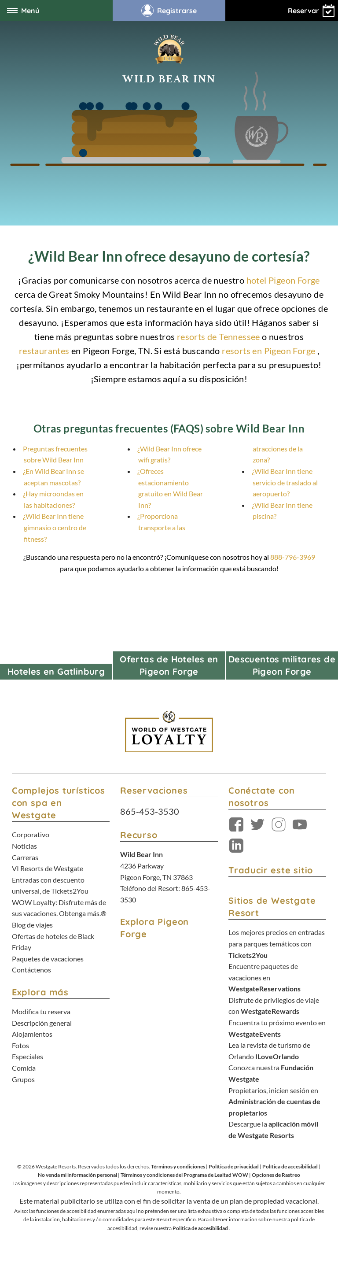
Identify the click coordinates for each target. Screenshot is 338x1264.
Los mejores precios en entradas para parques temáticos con (276, 943)
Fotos (20, 1045)
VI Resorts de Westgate (47, 868)
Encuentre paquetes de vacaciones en (264, 977)
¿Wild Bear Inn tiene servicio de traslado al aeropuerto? (285, 482)
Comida (24, 1068)
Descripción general (42, 1023)
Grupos (23, 1079)
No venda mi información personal (77, 1175)
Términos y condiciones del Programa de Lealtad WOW (184, 1175)
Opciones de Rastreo (276, 1175)
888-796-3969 (292, 557)
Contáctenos (31, 969)
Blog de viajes (32, 924)
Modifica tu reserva (41, 1011)
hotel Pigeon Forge (283, 280)
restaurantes (44, 350)
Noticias (24, 846)
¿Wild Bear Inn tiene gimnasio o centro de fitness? (54, 527)
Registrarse (169, 10)
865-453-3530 (149, 811)
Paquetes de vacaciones (48, 958)
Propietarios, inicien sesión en (274, 1101)
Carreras (25, 857)
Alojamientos (32, 1034)
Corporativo (30, 834)
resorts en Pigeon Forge (268, 350)
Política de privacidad (234, 1166)
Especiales (27, 1056)
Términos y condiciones (178, 1166)
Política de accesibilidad (290, 1166)
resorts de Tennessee (218, 336)
